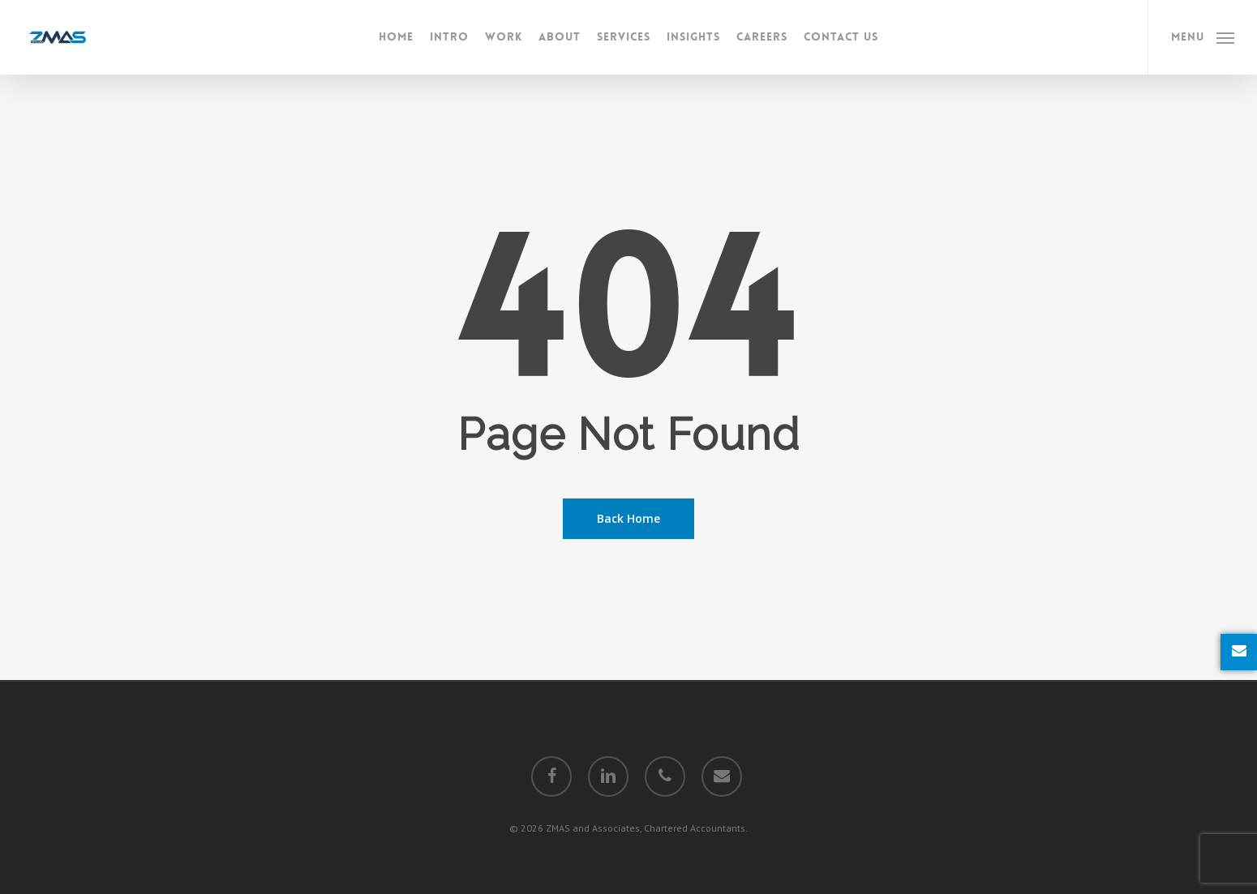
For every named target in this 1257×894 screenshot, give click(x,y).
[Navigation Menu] (1202, 37)
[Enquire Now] (1239, 652)
